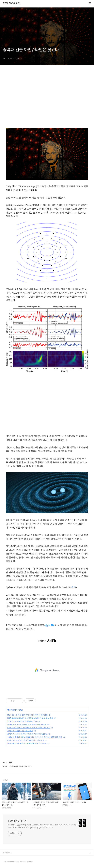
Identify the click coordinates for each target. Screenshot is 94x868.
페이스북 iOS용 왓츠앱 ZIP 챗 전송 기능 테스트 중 (26, 743)
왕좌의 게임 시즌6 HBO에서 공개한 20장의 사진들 (26, 724)
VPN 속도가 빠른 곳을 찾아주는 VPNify (22, 721)
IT (8, 710)
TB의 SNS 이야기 (11, 3)
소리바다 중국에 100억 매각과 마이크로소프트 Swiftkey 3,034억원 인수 (34, 737)
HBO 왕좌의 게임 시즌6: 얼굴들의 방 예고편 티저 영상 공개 (30, 718)
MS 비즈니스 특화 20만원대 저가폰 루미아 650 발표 (27, 715)
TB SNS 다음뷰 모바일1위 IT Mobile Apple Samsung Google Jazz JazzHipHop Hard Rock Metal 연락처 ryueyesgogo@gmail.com (42, 826)
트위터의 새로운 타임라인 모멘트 (20, 731)
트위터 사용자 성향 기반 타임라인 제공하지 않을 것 (27, 734)
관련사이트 (7, 852)
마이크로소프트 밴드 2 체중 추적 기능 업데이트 (25, 740)
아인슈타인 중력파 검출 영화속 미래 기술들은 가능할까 (28, 728)
